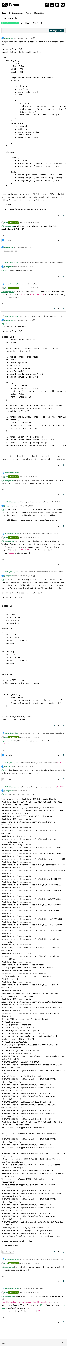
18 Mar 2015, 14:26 (32, 737)
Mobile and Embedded (10, 23)
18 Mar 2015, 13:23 (26, 266)
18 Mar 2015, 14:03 (32, 537)
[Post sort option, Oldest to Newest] (5, 30)
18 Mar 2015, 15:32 (32, 1292)
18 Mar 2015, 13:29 (32, 288)
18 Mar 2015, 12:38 (32, 222)
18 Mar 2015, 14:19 (26, 576)
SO (41, 1305)
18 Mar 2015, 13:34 (26, 320)
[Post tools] (63, 215)
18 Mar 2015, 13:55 (26, 506)
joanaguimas (8, 38)
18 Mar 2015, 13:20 (26, 247)
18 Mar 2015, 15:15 (26, 766)
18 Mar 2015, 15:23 (26, 790)
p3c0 (6, 222)
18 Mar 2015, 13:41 (32, 476)
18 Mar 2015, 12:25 (26, 38)
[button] (3, 1342)
